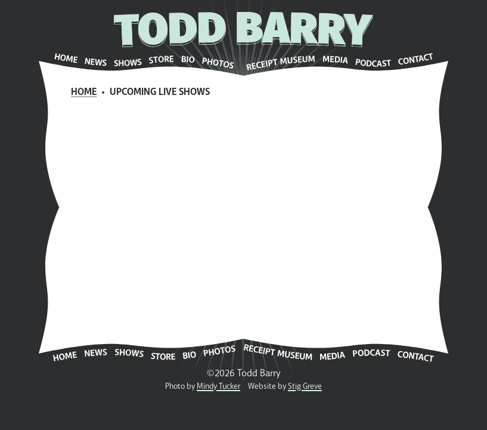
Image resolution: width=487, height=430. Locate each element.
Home (84, 91)
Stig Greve (305, 386)
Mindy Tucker (218, 386)
